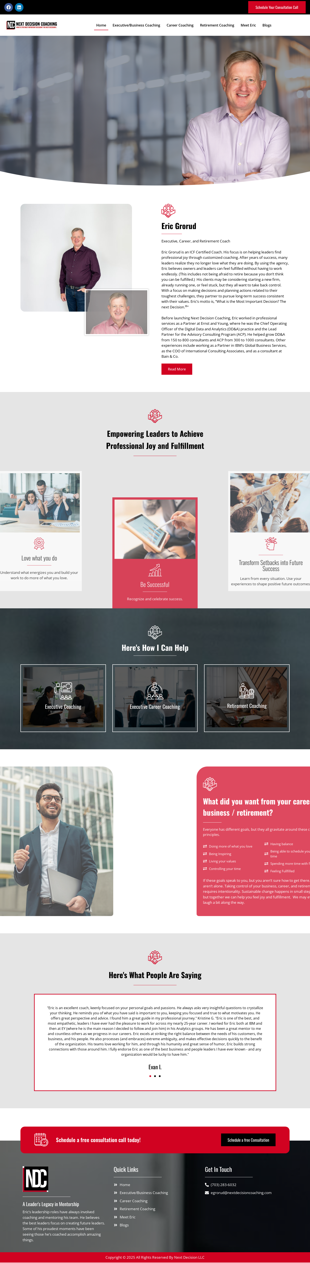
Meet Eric (248, 25)
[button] (150, 1076)
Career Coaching (180, 25)
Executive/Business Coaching (136, 25)
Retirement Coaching (217, 25)
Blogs (266, 25)
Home (101, 25)
